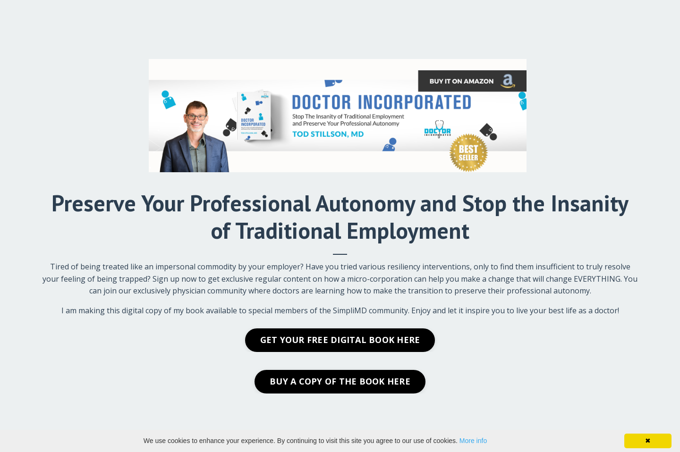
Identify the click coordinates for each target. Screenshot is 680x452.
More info (473, 440)
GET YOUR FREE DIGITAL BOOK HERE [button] (340, 339)
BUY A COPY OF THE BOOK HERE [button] (340, 381)
